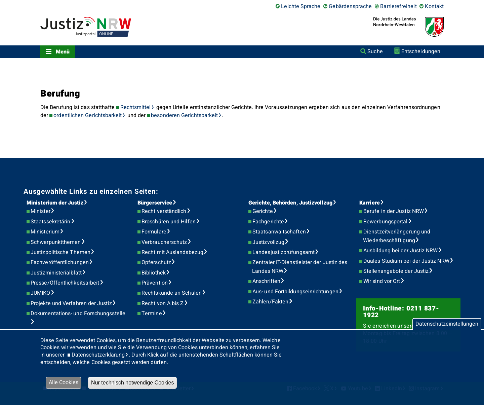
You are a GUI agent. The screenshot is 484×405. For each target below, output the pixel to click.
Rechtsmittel (135, 107)
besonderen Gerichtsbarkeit (184, 115)
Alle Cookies (63, 382)
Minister (40, 211)
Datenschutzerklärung (98, 355)
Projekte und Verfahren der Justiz (71, 303)
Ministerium (45, 232)
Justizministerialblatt (56, 273)
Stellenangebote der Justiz (396, 271)
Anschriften (266, 281)
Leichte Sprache (300, 6)
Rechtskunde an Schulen (172, 293)
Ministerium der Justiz (55, 203)
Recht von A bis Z (163, 303)
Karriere (369, 203)
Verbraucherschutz (164, 242)
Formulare (154, 232)
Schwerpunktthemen (56, 242)
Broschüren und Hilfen (169, 222)
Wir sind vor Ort (381, 281)
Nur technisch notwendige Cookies (132, 382)
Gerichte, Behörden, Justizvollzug (290, 203)
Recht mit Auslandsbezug (172, 252)
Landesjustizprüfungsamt (283, 252)
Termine (152, 313)
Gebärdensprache (350, 6)
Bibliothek (154, 273)
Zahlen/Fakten (270, 302)
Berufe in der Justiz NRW (393, 211)
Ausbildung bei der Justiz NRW (400, 251)
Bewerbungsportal (385, 222)
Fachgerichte (268, 222)
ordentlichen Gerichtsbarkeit (87, 115)
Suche (374, 51)
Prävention (155, 283)
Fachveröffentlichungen (60, 262)
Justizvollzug (268, 242)
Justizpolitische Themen (60, 252)
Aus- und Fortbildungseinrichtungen (295, 292)
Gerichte (262, 211)
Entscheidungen (420, 51)
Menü (63, 52)
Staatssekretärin (50, 222)
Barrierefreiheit (398, 6)
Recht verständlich (164, 211)
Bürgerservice (154, 203)
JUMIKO (40, 293)
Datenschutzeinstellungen (446, 324)
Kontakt (434, 6)
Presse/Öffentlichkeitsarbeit (65, 283)
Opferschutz (156, 262)
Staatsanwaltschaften (279, 232)
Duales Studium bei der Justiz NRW (406, 261)
